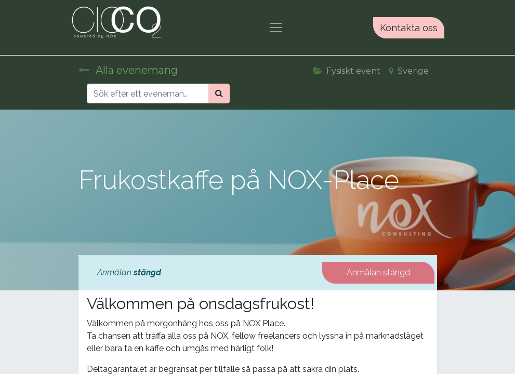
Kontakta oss (409, 27)
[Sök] (219, 93)
